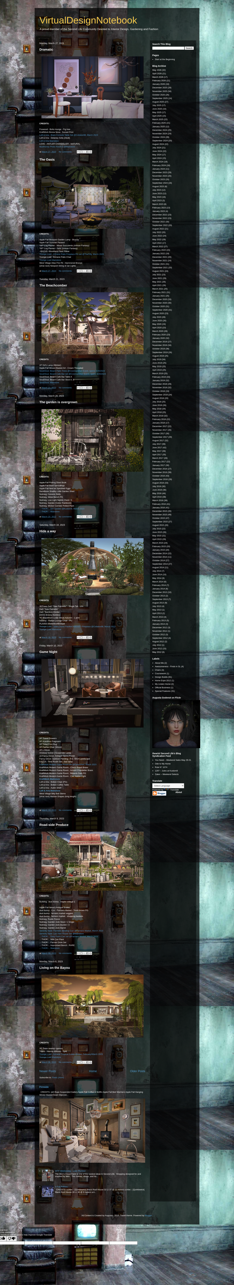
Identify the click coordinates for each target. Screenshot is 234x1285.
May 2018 (156, 409)
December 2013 (159, 592)
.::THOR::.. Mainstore (50, 948)
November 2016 (159, 472)
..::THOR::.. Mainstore (49, 511)
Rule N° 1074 (161, 767)
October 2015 (158, 518)
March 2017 (157, 458)
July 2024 (156, 147)
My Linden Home (163, 684)
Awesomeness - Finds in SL (168, 666)
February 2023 (159, 207)
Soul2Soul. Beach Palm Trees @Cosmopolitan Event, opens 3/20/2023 (72, 371)
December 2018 (159, 384)
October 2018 (158, 391)
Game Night (48, 652)
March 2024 (157, 161)
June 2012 (157, 648)
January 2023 (158, 211)
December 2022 (159, 215)
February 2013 (159, 620)
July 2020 (156, 317)
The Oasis (47, 159)
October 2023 (158, 179)
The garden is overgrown (58, 402)
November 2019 (159, 345)
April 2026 (157, 73)
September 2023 (160, 183)
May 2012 (156, 652)
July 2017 (156, 444)
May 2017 (156, 451)
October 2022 (158, 222)
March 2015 (157, 543)
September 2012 (160, 638)
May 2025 (156, 112)
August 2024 (158, 144)
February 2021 (159, 292)
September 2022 (160, 225)
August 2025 (158, 102)
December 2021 (159, 257)
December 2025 (159, 87)
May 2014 (156, 578)
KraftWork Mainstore (49, 779)
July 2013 (156, 606)
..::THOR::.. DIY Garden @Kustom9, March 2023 (61, 508)
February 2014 (159, 585)
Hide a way (47, 531)
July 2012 (156, 645)
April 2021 (157, 285)
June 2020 (157, 320)
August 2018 (158, 398)
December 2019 (159, 341)
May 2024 (156, 154)
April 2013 (157, 613)
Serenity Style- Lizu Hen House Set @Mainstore (61, 933)
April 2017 (157, 454)
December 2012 (159, 627)
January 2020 (158, 338)
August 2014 (158, 567)
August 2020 (158, 313)
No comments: (66, 152)
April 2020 (157, 327)
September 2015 (160, 521)
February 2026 (159, 80)
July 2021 (156, 274)
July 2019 (156, 359)
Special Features (163, 691)
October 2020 (158, 306)
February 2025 (159, 123)
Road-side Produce (53, 825)
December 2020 (159, 299)
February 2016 (159, 504)
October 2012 (158, 634)
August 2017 (158, 440)
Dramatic (46, 49)
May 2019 (156, 366)
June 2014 (157, 574)
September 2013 (160, 599)
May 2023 (156, 197)
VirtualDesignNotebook (88, 20)
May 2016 (156, 493)
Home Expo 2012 (163, 680)
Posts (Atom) (58, 1077)
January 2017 (158, 465)
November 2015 (159, 514)
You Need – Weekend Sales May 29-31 (173, 760)
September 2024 (160, 140)
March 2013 (157, 617)
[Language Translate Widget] (168, 785)
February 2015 (159, 546)
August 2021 (158, 271)
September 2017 (160, 437)
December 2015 (159, 511)
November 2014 (159, 557)
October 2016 (158, 476)
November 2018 (159, 387)
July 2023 (156, 190)
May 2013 (156, 610)
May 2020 (156, 324)
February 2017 (159, 461)
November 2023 (159, 176)
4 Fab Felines (61, 1187)
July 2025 (156, 105)
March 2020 (157, 331)
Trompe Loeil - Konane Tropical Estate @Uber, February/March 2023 (71, 1054)
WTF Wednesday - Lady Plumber (70, 1171)
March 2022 (157, 246)
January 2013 (158, 624)
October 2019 (158, 348)
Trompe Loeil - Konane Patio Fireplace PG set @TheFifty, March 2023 (71, 254)
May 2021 (156, 282)
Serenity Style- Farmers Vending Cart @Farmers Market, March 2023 (71, 931)
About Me (159, 663)
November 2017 (159, 430)
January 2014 (158, 588)
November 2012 (159, 631)
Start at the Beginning (165, 59)
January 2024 (158, 169)
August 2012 (158, 641)
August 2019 (158, 356)
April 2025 (157, 116)
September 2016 (160, 479)
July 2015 (156, 528)
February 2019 (159, 377)
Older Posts (137, 1071)
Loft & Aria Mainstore (49, 141)
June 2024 (157, 151)
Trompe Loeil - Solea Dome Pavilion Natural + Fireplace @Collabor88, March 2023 (77, 626)
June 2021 (157, 278)
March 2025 (157, 119)
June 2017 (157, 447)
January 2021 (158, 296)
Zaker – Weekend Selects (167, 774)
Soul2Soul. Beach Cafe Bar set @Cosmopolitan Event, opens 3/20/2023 (72, 374)
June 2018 (157, 405)
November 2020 (159, 303)
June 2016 (157, 490)
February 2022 (159, 250)
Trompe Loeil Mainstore (50, 260)
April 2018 (157, 412)
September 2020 (160, 310)
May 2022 (156, 239)
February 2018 (159, 419)
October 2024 (158, 137)
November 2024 (159, 133)
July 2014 (156, 571)
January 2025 (158, 126)
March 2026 (157, 77)
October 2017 (158, 433)
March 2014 (157, 581)
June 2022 (157, 236)
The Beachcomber (53, 285)
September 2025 (160, 98)
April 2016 (157, 497)
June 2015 (157, 532)
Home (93, 1071)
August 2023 (158, 186)
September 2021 (160, 267)
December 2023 (159, 172)
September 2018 (160, 394)
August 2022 (158, 229)
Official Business (162, 687)
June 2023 (157, 193)
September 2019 (160, 352)
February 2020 (159, 334)
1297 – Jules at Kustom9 (166, 771)
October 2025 (158, 95)
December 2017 (159, 426)
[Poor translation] (12, 1238)
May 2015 (156, 535)
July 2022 (156, 232)
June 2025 (157, 109)
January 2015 (158, 550)
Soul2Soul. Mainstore (49, 382)
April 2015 (157, 539)
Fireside (44, 1087)
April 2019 (157, 370)
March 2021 (157, 289)
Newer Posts (47, 1071)
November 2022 (159, 218)
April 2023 (157, 200)
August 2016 (158, 483)
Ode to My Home (163, 764)
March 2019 (157, 373)
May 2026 (156, 70)
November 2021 (159, 260)
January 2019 (158, 380)
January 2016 (158, 507)
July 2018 (156, 401)
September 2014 (160, 564)
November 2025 (159, 91)
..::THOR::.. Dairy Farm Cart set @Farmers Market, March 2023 (68, 936)
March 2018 (157, 416)
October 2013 (158, 596)
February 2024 (159, 165)
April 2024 (157, 158)
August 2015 (158, 525)
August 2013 (158, 603)
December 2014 (159, 553)
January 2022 (158, 253)
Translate (171, 790)
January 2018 (158, 423)
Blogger (148, 1215)
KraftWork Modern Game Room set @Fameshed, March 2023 (68, 764)
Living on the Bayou (54, 967)
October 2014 (158, 560)
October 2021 (158, 264)
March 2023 (157, 204)
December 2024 (159, 130)
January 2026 (158, 84)
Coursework (160, 673)
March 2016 (157, 500)
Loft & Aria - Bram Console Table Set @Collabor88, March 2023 (68, 135)
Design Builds (161, 677)
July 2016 (156, 486)
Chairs (158, 670)
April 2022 (157, 243)
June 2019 (157, 363)
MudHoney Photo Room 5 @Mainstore (57, 146)
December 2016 (159, 469)
